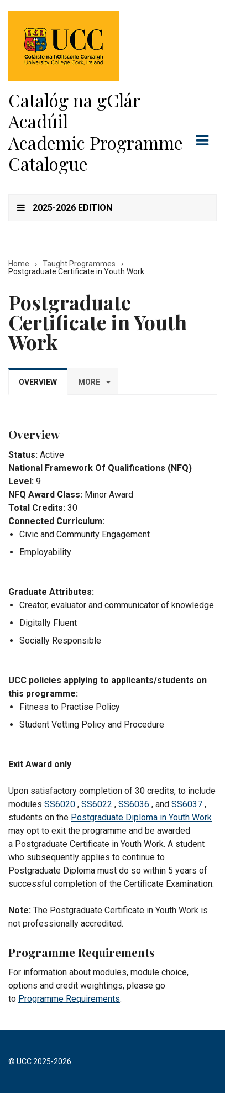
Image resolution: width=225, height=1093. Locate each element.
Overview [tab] (38, 382)
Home (18, 264)
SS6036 (133, 804)
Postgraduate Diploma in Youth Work (141, 817)
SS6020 (59, 804)
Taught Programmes (79, 264)
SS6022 (96, 804)
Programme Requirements (69, 998)
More (89, 382)
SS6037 (186, 804)
